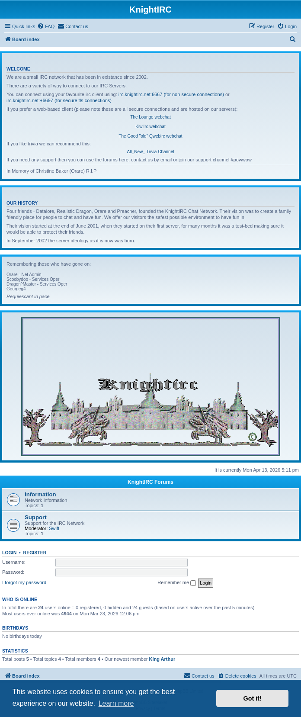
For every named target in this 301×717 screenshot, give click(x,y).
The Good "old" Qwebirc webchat (150, 136)
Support (36, 517)
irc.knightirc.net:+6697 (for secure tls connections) (59, 100)
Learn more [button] (116, 703)
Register (35, 552)
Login (9, 552)
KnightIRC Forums (150, 482)
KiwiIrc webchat (150, 126)
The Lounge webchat (150, 117)
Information (40, 494)
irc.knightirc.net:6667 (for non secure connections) (171, 94)
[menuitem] (45, 26)
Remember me (176, 583)
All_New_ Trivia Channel (150, 151)
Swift (54, 528)
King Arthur (162, 659)
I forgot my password (24, 582)
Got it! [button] (252, 698)
